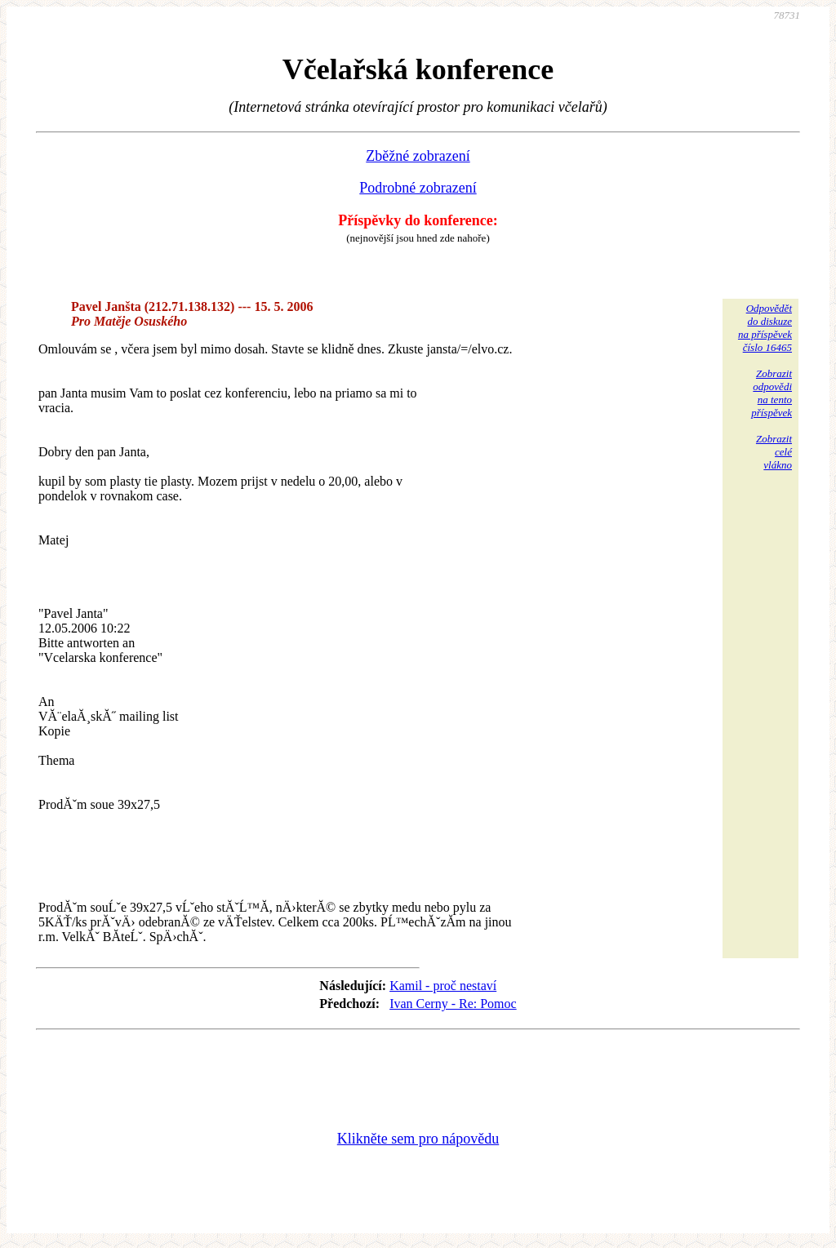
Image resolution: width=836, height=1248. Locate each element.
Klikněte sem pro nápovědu (418, 1138)
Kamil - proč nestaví (442, 986)
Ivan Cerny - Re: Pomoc (453, 1003)
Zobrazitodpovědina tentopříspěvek (771, 393)
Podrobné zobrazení (417, 188)
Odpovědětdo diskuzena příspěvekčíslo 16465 (765, 327)
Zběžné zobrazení (417, 156)
